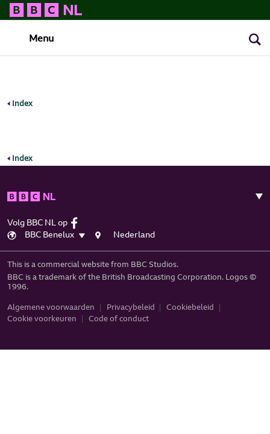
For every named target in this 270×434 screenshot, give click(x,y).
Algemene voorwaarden (51, 302)
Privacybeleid (131, 302)
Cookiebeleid (190, 302)
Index (20, 104)
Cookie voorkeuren (42, 314)
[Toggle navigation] (31, 38)
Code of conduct (119, 314)
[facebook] (77, 217)
